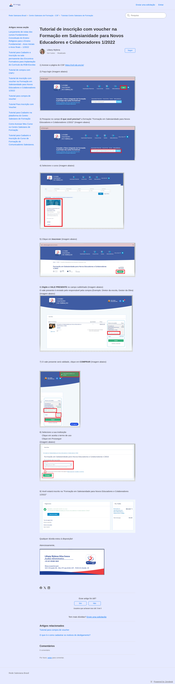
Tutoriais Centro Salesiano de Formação (77, 15)
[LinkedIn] (49, 588)
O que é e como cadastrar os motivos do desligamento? (65, 635)
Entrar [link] (161, 5)
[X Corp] (45, 588)
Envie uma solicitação (97, 617)
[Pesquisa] (145, 15)
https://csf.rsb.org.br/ (74, 65)
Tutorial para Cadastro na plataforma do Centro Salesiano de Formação (20, 115)
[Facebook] (41, 588)
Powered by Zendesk (163, 681)
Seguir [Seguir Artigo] (130, 50)
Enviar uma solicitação (145, 5)
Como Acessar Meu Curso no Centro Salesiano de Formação (21, 127)
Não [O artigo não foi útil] (94, 603)
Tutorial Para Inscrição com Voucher (21, 105)
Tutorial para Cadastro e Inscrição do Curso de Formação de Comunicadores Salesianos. (21, 140)
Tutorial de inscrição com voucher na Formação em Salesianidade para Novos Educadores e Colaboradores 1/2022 (22, 84)
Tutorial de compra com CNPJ (19, 71)
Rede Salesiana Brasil (17, 15)
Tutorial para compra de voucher (19, 97)
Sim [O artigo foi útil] (80, 603)
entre (50, 658)
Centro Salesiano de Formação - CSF (44, 15)
